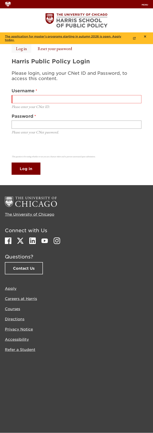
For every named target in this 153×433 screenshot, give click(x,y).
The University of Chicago (29, 214)
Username (23, 90)
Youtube (44, 240)
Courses (12, 309)
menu (145, 4)
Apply (10, 288)
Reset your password (55, 48)
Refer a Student (20, 349)
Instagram (57, 240)
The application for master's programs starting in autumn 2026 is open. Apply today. (63, 38)
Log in (21, 48)
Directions (14, 319)
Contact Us (24, 268)
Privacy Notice (19, 329)
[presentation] (42, 146)
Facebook (8, 240)
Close (145, 36)
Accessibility (17, 339)
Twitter (20, 240)
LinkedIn (32, 240)
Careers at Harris (21, 298)
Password (22, 116)
